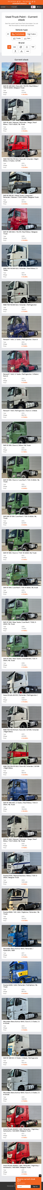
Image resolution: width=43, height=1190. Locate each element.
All (8, 34)
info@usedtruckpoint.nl (20, 3)
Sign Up (35, 1186)
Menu (39, 7)
